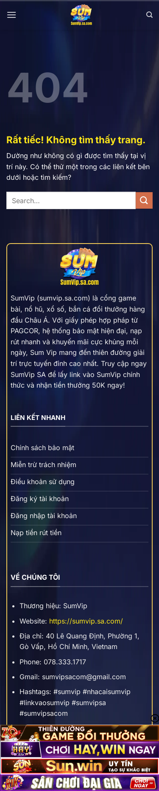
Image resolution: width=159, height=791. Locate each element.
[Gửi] (144, 200)
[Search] (149, 15)
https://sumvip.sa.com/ (86, 621)
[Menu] (11, 14)
